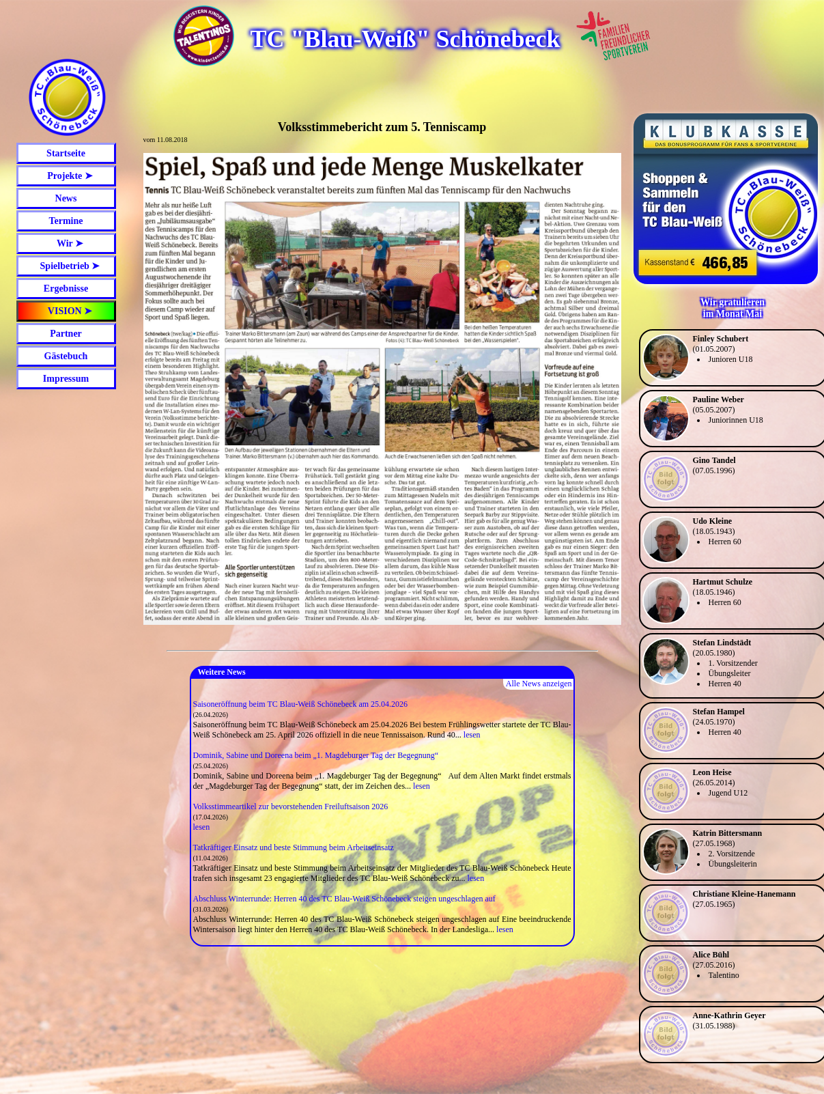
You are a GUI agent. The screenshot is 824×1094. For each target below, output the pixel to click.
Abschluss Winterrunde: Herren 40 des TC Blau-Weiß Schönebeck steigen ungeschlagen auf (344, 898)
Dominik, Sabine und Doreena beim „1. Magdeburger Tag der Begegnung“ (316, 755)
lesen (472, 735)
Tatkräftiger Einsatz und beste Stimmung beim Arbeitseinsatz (293, 847)
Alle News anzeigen (539, 683)
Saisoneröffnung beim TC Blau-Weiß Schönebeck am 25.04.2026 (300, 704)
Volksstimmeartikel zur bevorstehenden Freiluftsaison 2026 (290, 806)
